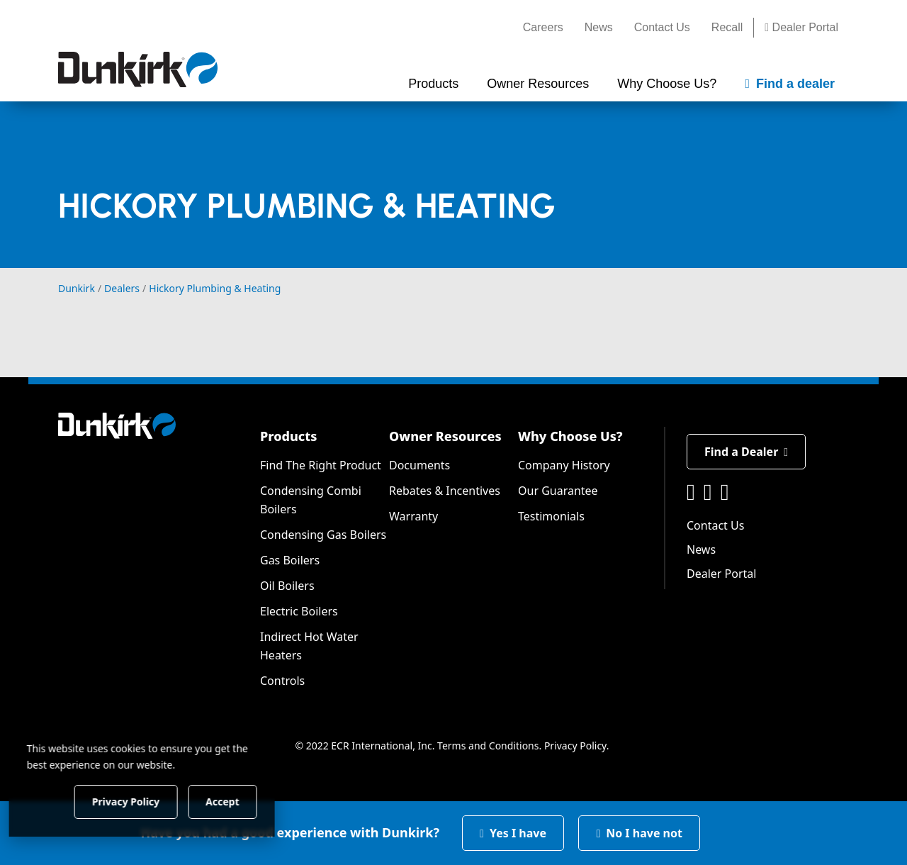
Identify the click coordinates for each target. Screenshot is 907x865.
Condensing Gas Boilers (323, 534)
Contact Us (662, 27)
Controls (282, 680)
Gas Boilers (290, 560)
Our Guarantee (558, 490)
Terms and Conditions (488, 745)
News (599, 27)
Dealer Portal (801, 27)
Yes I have (513, 833)
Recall (727, 27)
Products (288, 436)
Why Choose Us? (570, 436)
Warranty (413, 516)
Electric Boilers (299, 611)
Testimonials (551, 516)
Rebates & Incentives (444, 490)
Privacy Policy (575, 745)
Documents (419, 465)
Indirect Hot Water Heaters (309, 646)
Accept (242, 801)
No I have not (639, 833)
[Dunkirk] (138, 69)
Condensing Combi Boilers (310, 500)
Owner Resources (445, 436)
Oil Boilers (287, 585)
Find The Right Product (320, 465)
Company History (564, 465)
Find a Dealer (746, 451)
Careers (543, 27)
